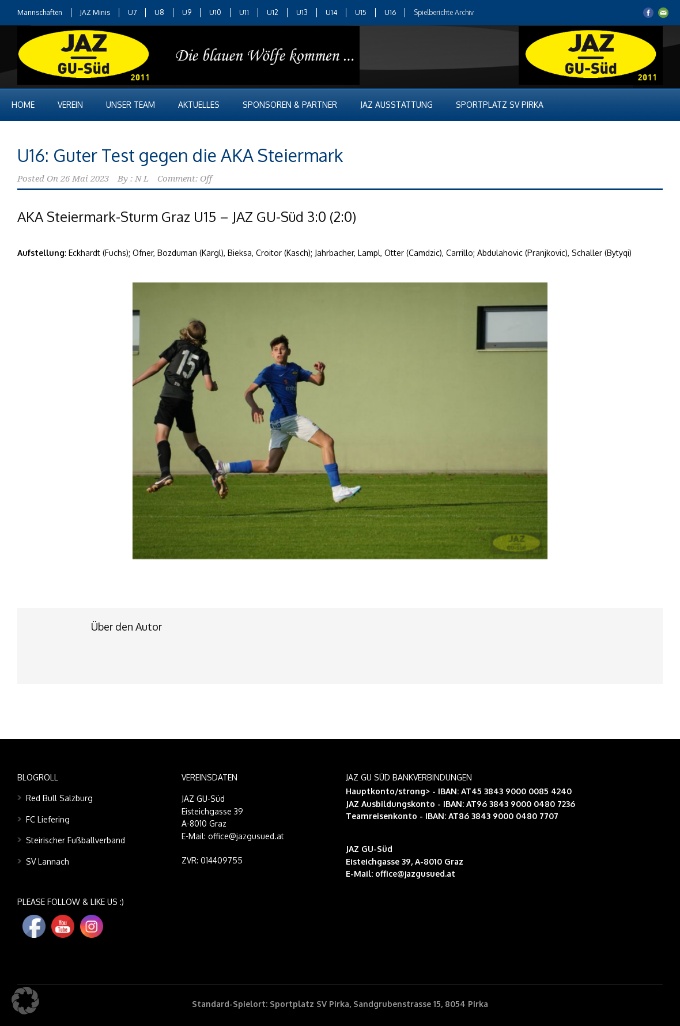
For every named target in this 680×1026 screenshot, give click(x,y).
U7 (132, 12)
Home (23, 105)
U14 (331, 12)
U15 (361, 12)
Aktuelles (199, 105)
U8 (159, 12)
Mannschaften (39, 12)
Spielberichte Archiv (444, 12)
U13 (302, 12)
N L (142, 178)
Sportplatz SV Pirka (499, 105)
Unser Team (130, 105)
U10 (215, 12)
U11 (244, 12)
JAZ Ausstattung (396, 105)
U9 (186, 12)
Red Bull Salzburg (59, 798)
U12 (272, 12)
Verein (70, 105)
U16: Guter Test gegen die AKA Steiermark (180, 155)
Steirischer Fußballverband (75, 840)
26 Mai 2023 (85, 178)
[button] (25, 1000)
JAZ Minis (95, 12)
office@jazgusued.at (415, 873)
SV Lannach (47, 861)
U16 (390, 12)
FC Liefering (48, 819)
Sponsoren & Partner (290, 105)
